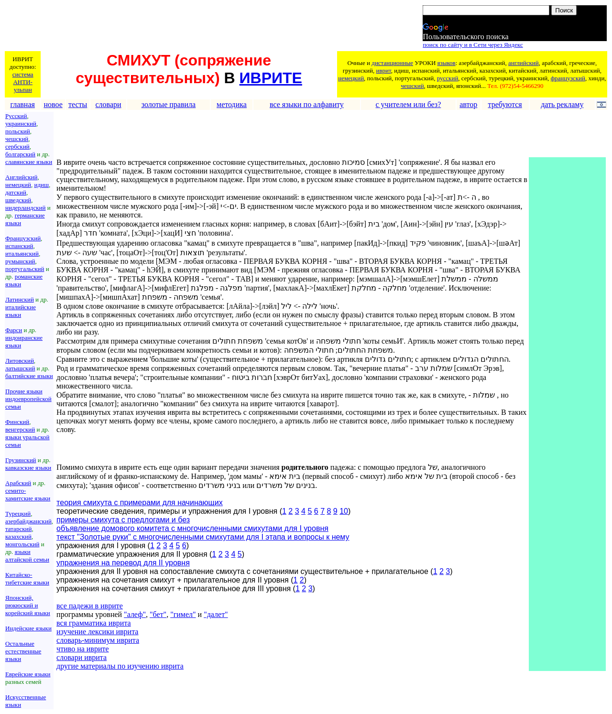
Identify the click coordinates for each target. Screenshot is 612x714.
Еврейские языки (28, 674)
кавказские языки (28, 467)
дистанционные (392, 62)
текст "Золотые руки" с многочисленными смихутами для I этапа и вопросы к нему (202, 537)
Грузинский (20, 460)
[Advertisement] (179, 27)
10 (343, 511)
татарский (18, 528)
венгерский (20, 429)
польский (17, 131)
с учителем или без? (408, 104)
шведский (18, 200)
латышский (20, 368)
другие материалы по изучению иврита (120, 666)
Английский (21, 177)
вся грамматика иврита (93, 623)
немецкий (351, 78)
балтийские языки (29, 375)
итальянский (22, 253)
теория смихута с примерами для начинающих (139, 502)
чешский (412, 85)
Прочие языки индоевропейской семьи (28, 399)
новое (53, 104)
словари (108, 104)
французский (568, 78)
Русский (16, 115)
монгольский (22, 544)
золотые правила (169, 104)
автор (468, 104)
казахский (18, 536)
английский (523, 62)
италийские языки (20, 310)
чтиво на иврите (82, 649)
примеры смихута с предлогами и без (123, 520)
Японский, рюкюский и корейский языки (27, 605)
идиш (41, 184)
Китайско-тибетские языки (27, 578)
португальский (24, 268)
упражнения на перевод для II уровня (123, 563)
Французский (23, 238)
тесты (77, 104)
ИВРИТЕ (271, 78)
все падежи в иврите (89, 606)
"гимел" (183, 614)
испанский (19, 245)
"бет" (158, 614)
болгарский (20, 154)
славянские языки (28, 161)
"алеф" (135, 614)
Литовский (19, 360)
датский (15, 192)
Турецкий (18, 513)
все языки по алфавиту (307, 104)
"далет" (216, 614)
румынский (20, 261)
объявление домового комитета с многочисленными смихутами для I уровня (192, 528)
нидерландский (25, 207)
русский (448, 78)
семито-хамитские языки (27, 494)
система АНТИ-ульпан (22, 82)
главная (22, 104)
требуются (505, 104)
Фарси (13, 330)
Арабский (18, 483)
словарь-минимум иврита (97, 640)
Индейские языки (28, 628)
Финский (17, 421)
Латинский (19, 299)
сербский (17, 146)
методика (232, 104)
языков (446, 62)
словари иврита (81, 657)
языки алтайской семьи (27, 555)
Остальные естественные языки (23, 651)
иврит (383, 70)
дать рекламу (562, 104)
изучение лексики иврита (97, 631)
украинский (20, 123)
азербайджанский (28, 521)
